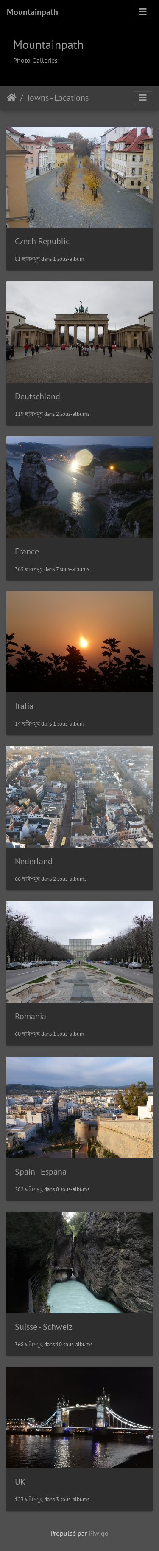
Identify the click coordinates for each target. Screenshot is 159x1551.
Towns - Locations (57, 97)
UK (20, 1481)
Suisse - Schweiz (44, 1326)
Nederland (34, 861)
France (27, 551)
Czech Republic (42, 241)
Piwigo (99, 1533)
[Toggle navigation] (143, 12)
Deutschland (37, 396)
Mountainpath (32, 11)
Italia (24, 706)
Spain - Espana (41, 1171)
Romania (30, 1016)
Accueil (12, 97)
